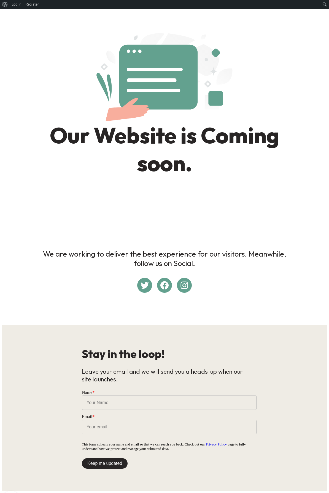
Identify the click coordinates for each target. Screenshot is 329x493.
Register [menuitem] (32, 4)
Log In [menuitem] (16, 4)
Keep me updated (104, 463)
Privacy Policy (216, 444)
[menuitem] (5, 4)
